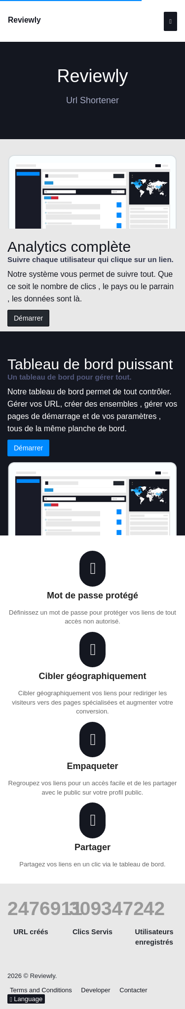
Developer (95, 990)
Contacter (133, 990)
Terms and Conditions (41, 990)
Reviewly (24, 20)
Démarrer (28, 318)
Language (26, 999)
